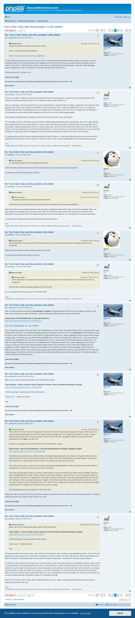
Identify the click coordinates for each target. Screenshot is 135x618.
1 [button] (104, 30)
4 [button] (112, 30)
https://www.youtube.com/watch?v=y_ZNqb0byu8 (27, 56)
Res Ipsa (106, 98)
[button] (97, 30)
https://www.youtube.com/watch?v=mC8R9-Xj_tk (23, 321)
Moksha (14, 43)
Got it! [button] (120, 613)
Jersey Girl (106, 48)
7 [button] (121, 30)
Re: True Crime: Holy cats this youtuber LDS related (32, 35)
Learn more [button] (85, 613)
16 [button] (126, 30)
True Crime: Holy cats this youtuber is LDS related (33, 26)
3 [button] (109, 30)
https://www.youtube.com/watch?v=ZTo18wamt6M (27, 451)
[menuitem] (7, 17)
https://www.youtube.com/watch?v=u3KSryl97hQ (23, 387)
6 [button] (118, 30)
